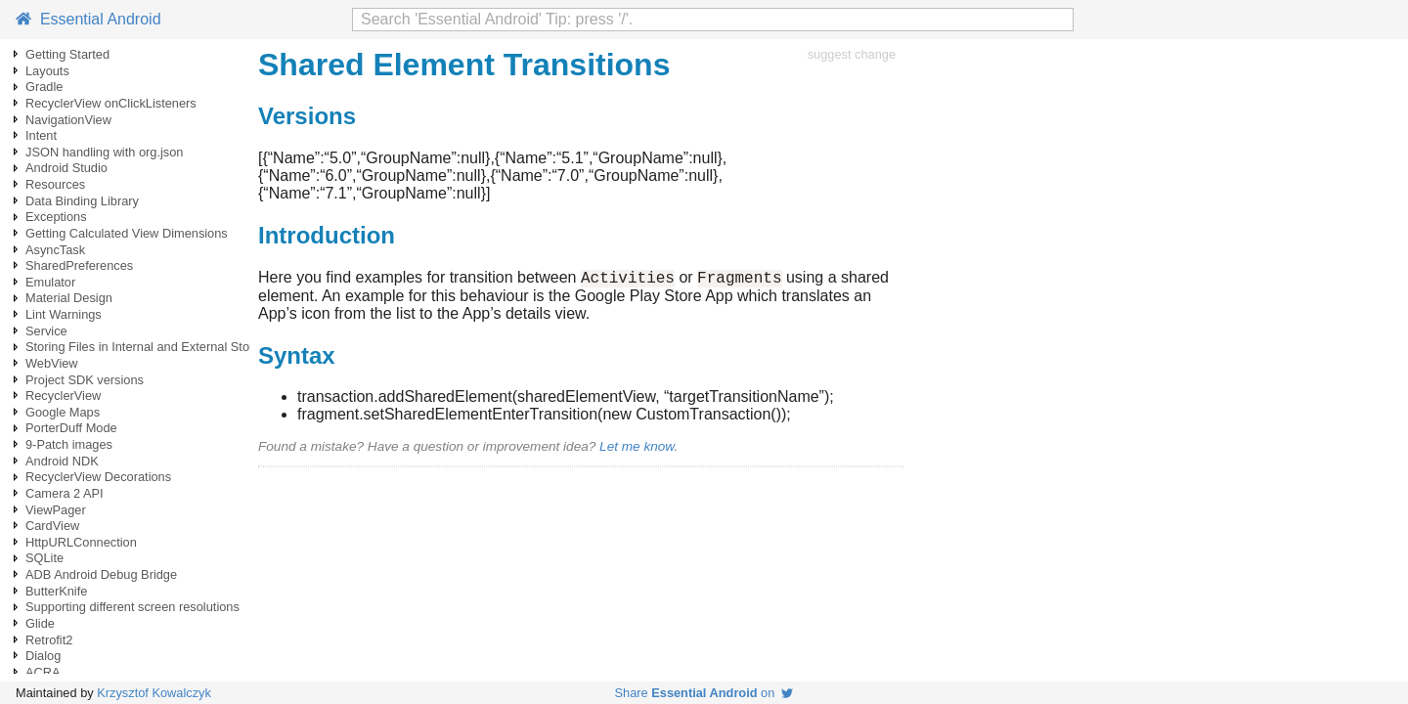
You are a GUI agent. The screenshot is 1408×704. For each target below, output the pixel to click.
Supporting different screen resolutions (132, 606)
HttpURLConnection (81, 542)
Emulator (50, 282)
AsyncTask (55, 249)
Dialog (43, 655)
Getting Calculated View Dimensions (126, 233)
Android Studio (66, 167)
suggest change (852, 54)
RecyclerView (63, 395)
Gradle (44, 86)
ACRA (43, 672)
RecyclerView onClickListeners (111, 103)
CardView (52, 525)
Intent (41, 135)
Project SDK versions (84, 380)
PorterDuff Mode (71, 427)
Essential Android (88, 19)
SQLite (44, 557)
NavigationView (68, 119)
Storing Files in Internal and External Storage (150, 346)
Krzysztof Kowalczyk (154, 692)
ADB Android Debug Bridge (101, 574)
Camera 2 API (64, 493)
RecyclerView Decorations (98, 476)
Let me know (636, 449)
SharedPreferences (79, 265)
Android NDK (62, 461)
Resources (55, 184)
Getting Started (67, 54)
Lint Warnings (63, 314)
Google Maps (62, 412)
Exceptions (56, 216)
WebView (51, 363)
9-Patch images (68, 444)
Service (46, 331)
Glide (40, 623)
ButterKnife (56, 591)
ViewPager (55, 510)
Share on (704, 692)
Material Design (68, 297)
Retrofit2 (48, 640)
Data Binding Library (82, 201)
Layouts (47, 71)
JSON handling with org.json (104, 152)
